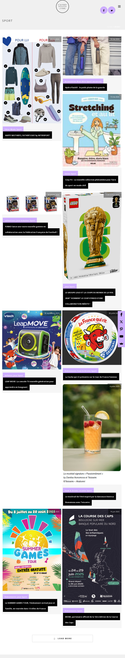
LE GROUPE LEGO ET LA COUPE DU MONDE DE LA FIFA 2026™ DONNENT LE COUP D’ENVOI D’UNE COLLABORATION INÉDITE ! (89, 298)
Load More (62, 638)
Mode (13, 129)
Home (110, 27)
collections (10, 220)
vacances (96, 81)
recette (82, 490)
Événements (71, 371)
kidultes (25, 220)
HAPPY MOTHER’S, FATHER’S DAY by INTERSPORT (27, 135)
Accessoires (70, 81)
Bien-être (81, 81)
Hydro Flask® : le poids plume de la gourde (85, 87)
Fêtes (7, 129)
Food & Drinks (84, 371)
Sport (19, 129)
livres (67, 174)
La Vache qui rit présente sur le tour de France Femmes (91, 377)
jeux (18, 220)
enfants (8, 375)
